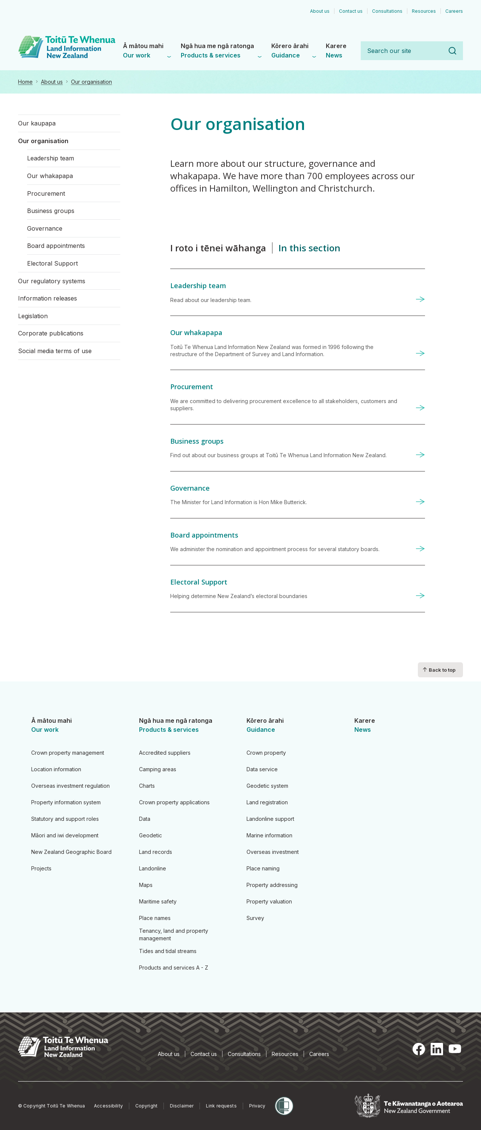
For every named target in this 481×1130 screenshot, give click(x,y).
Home (25, 82)
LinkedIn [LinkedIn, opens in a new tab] (436, 1049)
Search (452, 50)
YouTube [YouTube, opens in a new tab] (454, 1049)
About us (52, 82)
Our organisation (91, 82)
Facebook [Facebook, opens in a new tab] (418, 1049)
